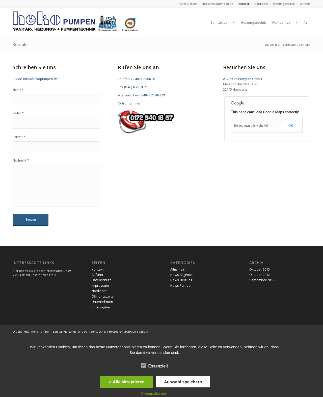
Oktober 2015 (259, 269)
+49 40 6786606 (187, 4)
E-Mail (18, 113)
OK (290, 126)
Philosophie (101, 307)
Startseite (289, 44)
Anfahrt (305, 4)
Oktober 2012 (259, 274)
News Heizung (181, 280)
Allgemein (177, 269)
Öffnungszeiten (284, 4)
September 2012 (261, 280)
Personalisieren (154, 393)
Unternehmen (102, 301)
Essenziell (154, 365)
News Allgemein (182, 274)
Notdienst (261, 4)
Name (18, 90)
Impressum (100, 285)
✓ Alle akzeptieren (126, 382)
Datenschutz (101, 280)
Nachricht (21, 160)
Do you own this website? (251, 125)
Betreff (19, 137)
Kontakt (243, 4)
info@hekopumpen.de (217, 4)
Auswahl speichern (183, 382)
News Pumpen (181, 285)
